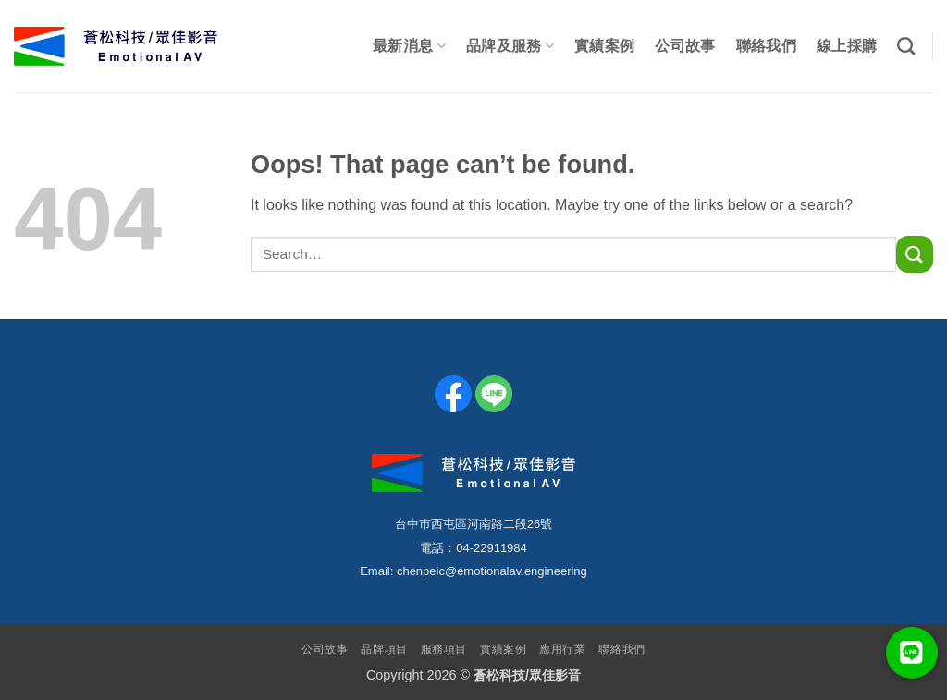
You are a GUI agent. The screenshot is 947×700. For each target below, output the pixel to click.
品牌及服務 (510, 46)
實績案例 (604, 46)
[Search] (906, 46)
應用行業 (562, 649)
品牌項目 (384, 649)
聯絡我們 (766, 46)
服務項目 (444, 649)
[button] (912, 653)
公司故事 (685, 46)
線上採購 (847, 46)
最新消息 (409, 46)
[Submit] (914, 254)
